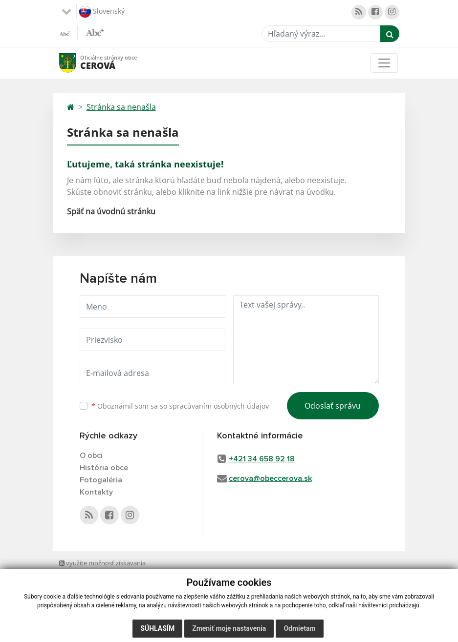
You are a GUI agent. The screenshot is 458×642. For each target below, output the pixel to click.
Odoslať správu (333, 405)
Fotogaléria (101, 480)
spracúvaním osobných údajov (219, 406)
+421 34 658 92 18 (262, 459)
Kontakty (96, 492)
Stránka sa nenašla (121, 107)
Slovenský (102, 12)
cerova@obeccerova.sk (270, 478)
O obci (91, 455)
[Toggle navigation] (384, 63)
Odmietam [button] (299, 628)
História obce (104, 468)
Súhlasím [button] (157, 628)
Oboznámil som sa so (180, 406)
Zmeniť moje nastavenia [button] (229, 628)
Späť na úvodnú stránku (111, 211)
